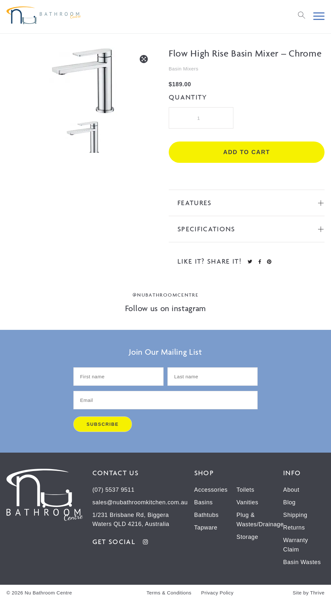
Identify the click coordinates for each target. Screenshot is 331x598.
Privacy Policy (217, 590)
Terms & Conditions (168, 590)
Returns (294, 526)
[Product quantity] (201, 118)
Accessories (211, 490)
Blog (289, 502)
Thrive (317, 590)
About (291, 490)
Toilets (245, 490)
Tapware (206, 526)
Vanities (248, 502)
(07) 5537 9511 (113, 490)
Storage (247, 535)
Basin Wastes (302, 560)
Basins (203, 502)
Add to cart (246, 152)
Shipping (295, 514)
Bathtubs (206, 514)
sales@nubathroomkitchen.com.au (140, 502)
